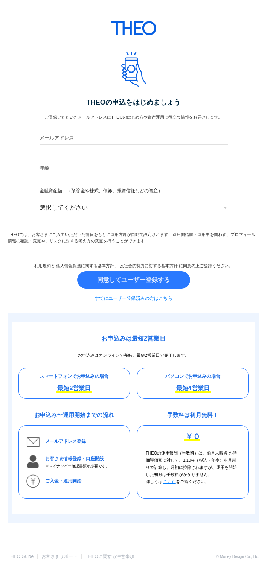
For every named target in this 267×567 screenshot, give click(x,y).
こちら (169, 481)
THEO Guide (21, 556)
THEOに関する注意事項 (109, 556)
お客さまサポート (59, 556)
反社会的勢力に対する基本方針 (149, 265)
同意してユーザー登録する (133, 280)
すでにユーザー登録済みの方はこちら (133, 298)
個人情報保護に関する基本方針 (85, 265)
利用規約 (42, 265)
